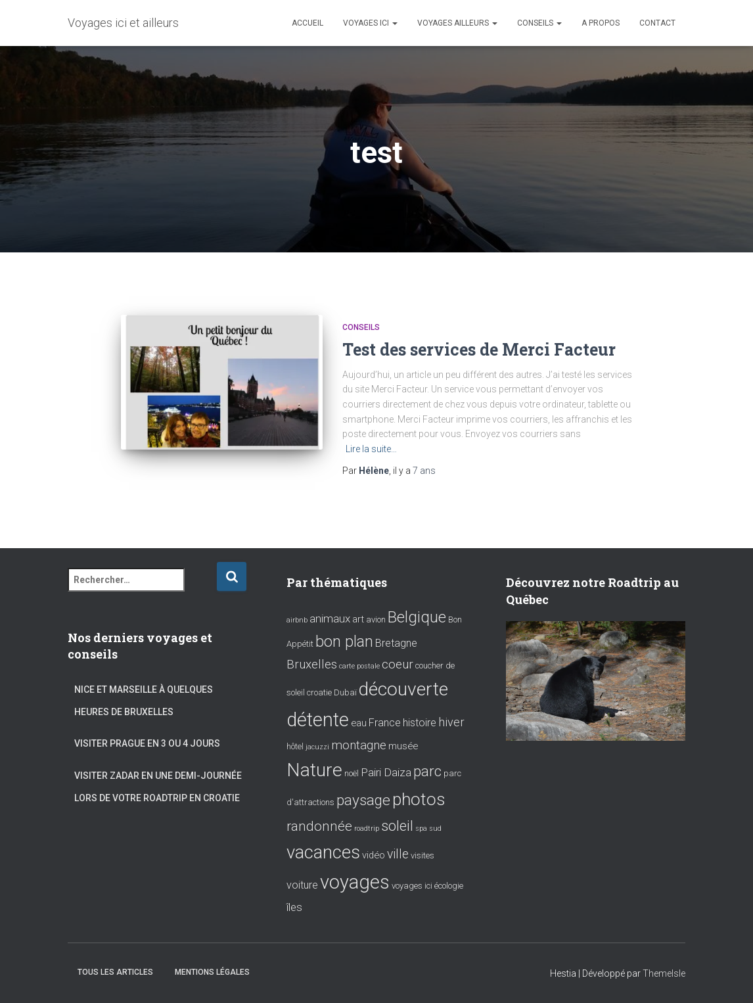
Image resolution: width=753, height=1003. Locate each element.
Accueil (307, 23)
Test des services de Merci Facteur (479, 349)
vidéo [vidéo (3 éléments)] (373, 855)
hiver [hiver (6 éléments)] (451, 722)
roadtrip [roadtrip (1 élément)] (366, 828)
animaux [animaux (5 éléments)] (329, 618)
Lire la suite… (371, 449)
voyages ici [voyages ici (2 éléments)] (412, 886)
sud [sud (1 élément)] (435, 828)
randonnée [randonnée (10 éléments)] (319, 826)
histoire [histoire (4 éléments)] (419, 722)
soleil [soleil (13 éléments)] (397, 825)
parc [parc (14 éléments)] (427, 771)
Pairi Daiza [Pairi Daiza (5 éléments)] (386, 772)
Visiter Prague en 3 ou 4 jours (147, 743)
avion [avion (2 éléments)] (376, 619)
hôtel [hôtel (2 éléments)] (295, 746)
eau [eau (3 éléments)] (359, 723)
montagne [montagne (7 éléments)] (358, 745)
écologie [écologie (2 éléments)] (448, 886)
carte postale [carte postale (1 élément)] (359, 666)
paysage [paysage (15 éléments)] (363, 800)
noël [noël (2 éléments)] (351, 773)
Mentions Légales (212, 972)
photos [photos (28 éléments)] (418, 799)
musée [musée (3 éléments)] (403, 746)
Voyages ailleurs (457, 23)
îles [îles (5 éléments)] (294, 907)
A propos (601, 23)
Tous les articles (115, 972)
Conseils (539, 23)
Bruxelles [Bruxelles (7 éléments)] (311, 664)
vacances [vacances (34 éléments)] (323, 852)
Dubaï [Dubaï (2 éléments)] (345, 692)
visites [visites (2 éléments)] (422, 855)
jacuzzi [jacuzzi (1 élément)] (317, 747)
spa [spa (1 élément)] (421, 828)
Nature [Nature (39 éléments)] (314, 770)
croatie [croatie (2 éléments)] (319, 692)
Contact (657, 23)
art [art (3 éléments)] (358, 619)
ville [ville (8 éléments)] (398, 854)
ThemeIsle (664, 973)
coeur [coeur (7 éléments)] (397, 664)
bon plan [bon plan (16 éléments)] (344, 641)
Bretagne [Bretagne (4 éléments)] (396, 643)
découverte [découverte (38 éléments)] (403, 689)
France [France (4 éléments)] (385, 722)
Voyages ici (370, 23)
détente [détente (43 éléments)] (317, 720)
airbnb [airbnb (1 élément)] (297, 620)
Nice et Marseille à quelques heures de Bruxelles (143, 700)
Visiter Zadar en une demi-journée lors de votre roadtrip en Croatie (158, 786)
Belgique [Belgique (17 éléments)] (417, 617)
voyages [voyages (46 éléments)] (355, 882)
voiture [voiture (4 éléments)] (302, 885)
